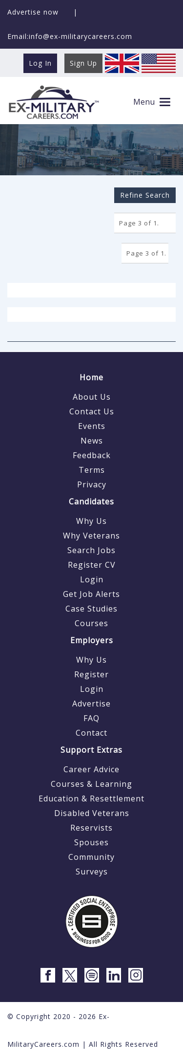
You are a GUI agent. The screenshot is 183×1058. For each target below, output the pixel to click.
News (92, 440)
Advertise (91, 703)
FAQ (91, 718)
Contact (91, 732)
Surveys (92, 871)
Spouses (91, 842)
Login (91, 579)
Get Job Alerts (91, 594)
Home (91, 377)
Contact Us (91, 411)
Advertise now (33, 12)
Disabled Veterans (91, 813)
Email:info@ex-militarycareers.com (69, 36)
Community (91, 857)
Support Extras (91, 749)
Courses (91, 623)
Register (91, 674)
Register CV (92, 564)
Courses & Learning (91, 784)
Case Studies (91, 608)
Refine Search (145, 195)
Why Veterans (91, 535)
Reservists (91, 827)
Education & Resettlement (91, 798)
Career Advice (91, 769)
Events (91, 426)
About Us (92, 396)
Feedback (92, 455)
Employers (91, 640)
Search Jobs (91, 550)
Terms (92, 469)
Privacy (91, 484)
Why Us (91, 521)
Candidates (91, 501)
